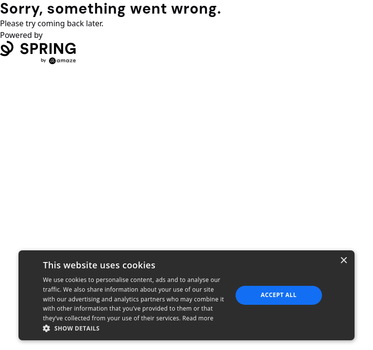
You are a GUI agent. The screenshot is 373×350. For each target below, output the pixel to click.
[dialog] (186, 295)
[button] (134, 328)
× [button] (343, 260)
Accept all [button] (279, 295)
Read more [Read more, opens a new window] (198, 318)
